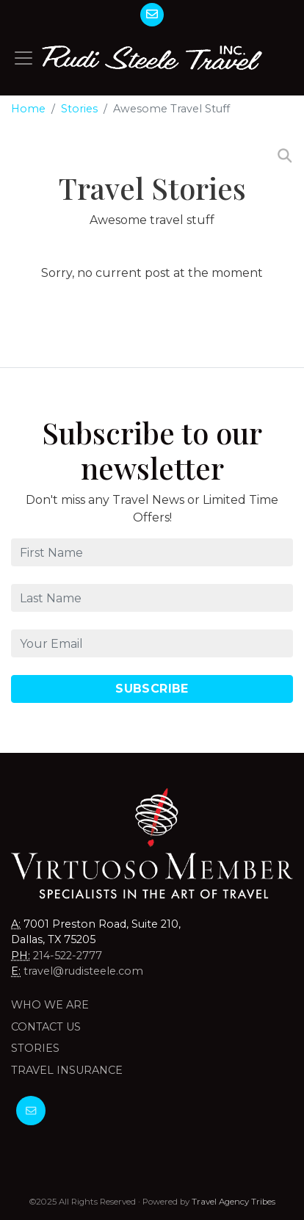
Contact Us (46, 1026)
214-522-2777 (67, 955)
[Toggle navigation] (23, 58)
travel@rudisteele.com (83, 971)
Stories (79, 108)
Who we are (50, 1004)
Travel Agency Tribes (233, 1201)
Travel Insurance (67, 1070)
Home (28, 108)
